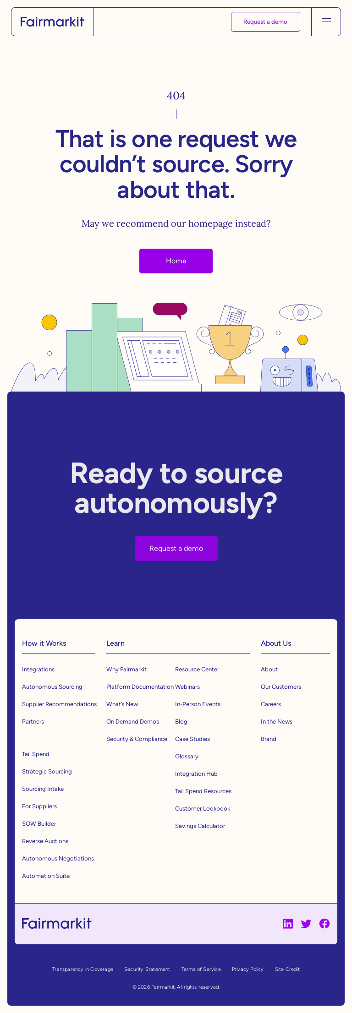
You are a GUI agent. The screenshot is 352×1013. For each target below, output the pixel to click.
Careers (271, 704)
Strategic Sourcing (47, 771)
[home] (52, 22)
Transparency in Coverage (82, 969)
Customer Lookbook (202, 808)
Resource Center (197, 669)
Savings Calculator (200, 825)
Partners (33, 721)
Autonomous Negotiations (58, 858)
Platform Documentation (140, 686)
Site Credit (287, 969)
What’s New (122, 704)
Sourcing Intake (43, 788)
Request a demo (265, 21)
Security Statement (147, 969)
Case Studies (192, 738)
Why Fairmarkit (126, 669)
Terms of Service (201, 969)
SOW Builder (39, 823)
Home (176, 260)
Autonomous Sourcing (52, 686)
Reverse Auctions (45, 841)
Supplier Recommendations (59, 704)
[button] (326, 22)
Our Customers (281, 686)
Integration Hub (196, 773)
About (269, 669)
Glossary (186, 756)
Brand (268, 738)
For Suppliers (39, 806)
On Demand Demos (132, 721)
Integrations (38, 669)
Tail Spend (36, 754)
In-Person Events (197, 704)
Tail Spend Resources (203, 791)
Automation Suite (46, 875)
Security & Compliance (136, 738)
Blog (181, 721)
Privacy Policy (248, 969)
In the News (276, 721)
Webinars (187, 686)
